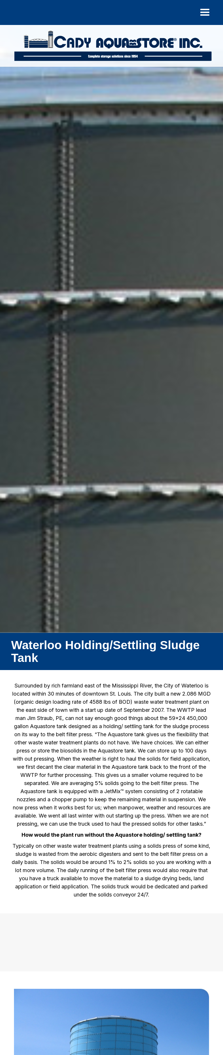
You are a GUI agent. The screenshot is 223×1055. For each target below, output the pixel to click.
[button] (204, 12)
